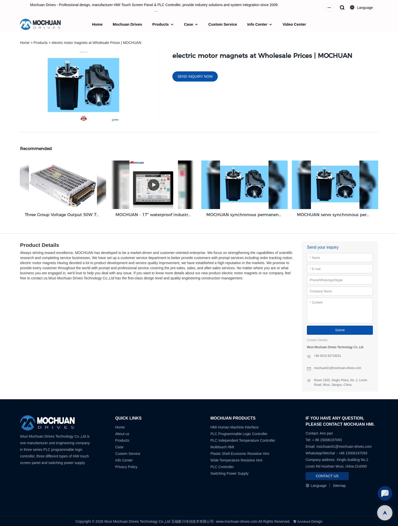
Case (188, 24)
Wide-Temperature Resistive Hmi (236, 459)
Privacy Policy (126, 466)
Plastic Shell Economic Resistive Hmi (239, 453)
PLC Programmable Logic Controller (239, 433)
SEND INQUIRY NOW (195, 76)
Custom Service (222, 24)
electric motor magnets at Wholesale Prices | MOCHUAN (96, 43)
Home (97, 24)
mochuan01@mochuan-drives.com (344, 446)
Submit (339, 329)
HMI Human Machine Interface (234, 426)
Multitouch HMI (222, 446)
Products (160, 24)
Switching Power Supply (229, 473)
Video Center (294, 24)
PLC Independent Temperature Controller (242, 440)
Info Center (257, 24)
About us (122, 433)
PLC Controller (222, 466)
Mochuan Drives (127, 24)
